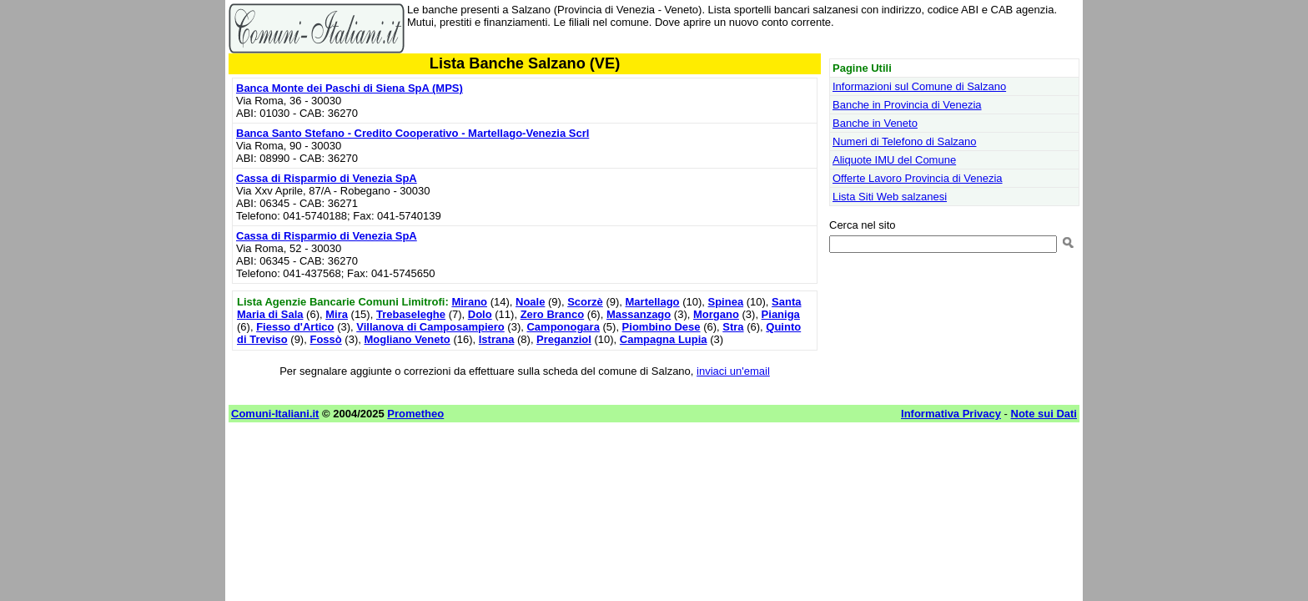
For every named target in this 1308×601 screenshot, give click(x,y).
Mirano (469, 301)
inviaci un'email (733, 371)
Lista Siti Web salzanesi (890, 196)
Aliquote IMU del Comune (894, 160)
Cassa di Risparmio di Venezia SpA (326, 178)
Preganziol (563, 339)
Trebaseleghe (410, 314)
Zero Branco (553, 314)
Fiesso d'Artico (295, 327)
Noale (530, 301)
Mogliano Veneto (407, 339)
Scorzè (585, 301)
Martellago (653, 301)
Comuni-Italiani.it (275, 413)
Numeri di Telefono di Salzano (904, 141)
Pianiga (781, 314)
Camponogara (562, 327)
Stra (732, 327)
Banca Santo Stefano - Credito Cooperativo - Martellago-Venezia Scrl (412, 133)
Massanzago (638, 314)
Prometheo (415, 413)
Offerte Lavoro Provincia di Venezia (918, 178)
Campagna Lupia (663, 339)
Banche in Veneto (875, 123)
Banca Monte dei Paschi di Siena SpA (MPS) (349, 88)
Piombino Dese (661, 327)
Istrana (497, 339)
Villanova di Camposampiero (430, 327)
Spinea (726, 301)
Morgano (716, 314)
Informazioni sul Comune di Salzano (919, 86)
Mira (336, 314)
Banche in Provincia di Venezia (907, 104)
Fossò (325, 339)
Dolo (480, 314)
